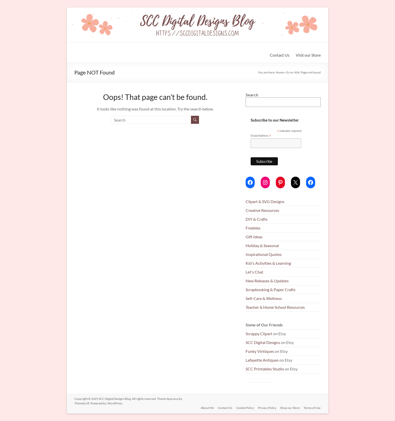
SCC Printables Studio (265, 368)
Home (280, 72)
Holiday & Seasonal (262, 245)
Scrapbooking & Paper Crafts (270, 289)
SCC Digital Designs (263, 342)
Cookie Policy (245, 408)
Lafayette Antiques (262, 360)
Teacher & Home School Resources (275, 307)
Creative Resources (262, 210)
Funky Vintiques (260, 351)
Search (252, 94)
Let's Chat (254, 272)
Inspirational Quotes (264, 254)
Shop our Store (290, 408)
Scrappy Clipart (259, 333)
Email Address (261, 136)
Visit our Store (308, 55)
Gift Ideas (254, 236)
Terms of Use (312, 408)
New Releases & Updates (267, 280)
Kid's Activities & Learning (268, 263)
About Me (206, 408)
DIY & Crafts (257, 219)
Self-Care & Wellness (264, 298)
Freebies (253, 227)
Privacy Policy (267, 408)
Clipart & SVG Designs (265, 201)
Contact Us (279, 55)
